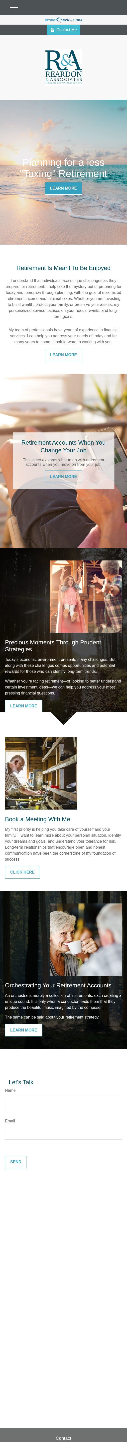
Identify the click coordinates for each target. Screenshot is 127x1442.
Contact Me (63, 30)
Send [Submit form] (15, 1162)
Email (10, 1121)
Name (10, 1090)
